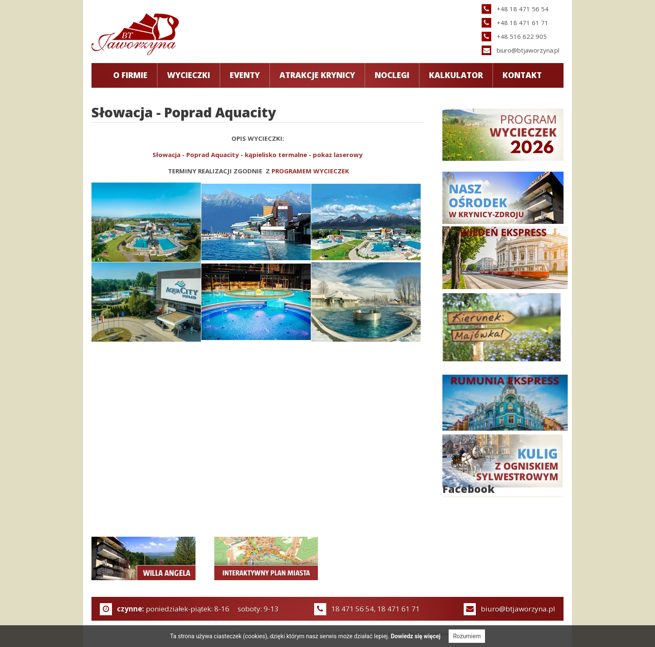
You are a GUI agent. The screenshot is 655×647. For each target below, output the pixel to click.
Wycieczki (188, 75)
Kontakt (522, 75)
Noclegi (392, 75)
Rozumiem (467, 636)
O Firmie (130, 75)
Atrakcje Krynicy (317, 75)
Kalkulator (456, 75)
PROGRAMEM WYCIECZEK (310, 171)
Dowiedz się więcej (415, 636)
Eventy (245, 75)
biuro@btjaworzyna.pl (528, 50)
